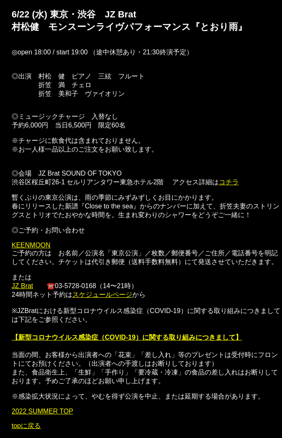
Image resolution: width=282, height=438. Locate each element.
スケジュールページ (102, 294)
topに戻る (26, 425)
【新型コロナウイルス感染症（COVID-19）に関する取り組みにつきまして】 (127, 337)
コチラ (229, 182)
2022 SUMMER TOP (42, 411)
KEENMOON (31, 245)
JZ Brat (22, 285)
